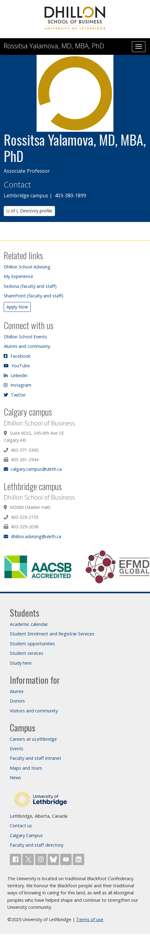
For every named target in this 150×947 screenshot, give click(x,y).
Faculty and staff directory (36, 845)
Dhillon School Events (25, 337)
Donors (17, 701)
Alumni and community (27, 346)
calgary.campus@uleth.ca (33, 469)
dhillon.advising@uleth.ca (32, 536)
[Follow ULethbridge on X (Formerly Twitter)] (28, 859)
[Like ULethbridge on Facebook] (16, 859)
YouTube (17, 366)
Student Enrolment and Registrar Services (52, 634)
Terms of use (89, 919)
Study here (21, 663)
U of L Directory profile (29, 211)
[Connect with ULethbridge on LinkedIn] (78, 859)
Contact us (21, 825)
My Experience (18, 276)
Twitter (15, 395)
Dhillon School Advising (27, 267)
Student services (26, 653)
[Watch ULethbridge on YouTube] (66, 859)
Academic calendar (29, 624)
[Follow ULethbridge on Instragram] (41, 859)
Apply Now (17, 307)
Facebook (17, 356)
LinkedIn (15, 375)
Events (16, 749)
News (15, 777)
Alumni (16, 691)
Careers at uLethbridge (33, 739)
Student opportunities (32, 644)
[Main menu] (138, 46)
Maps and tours (26, 768)
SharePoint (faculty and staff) (33, 296)
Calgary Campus (26, 835)
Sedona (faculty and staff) (30, 286)
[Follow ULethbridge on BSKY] (54, 859)
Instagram (17, 385)
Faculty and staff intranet (35, 758)
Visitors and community (34, 711)
